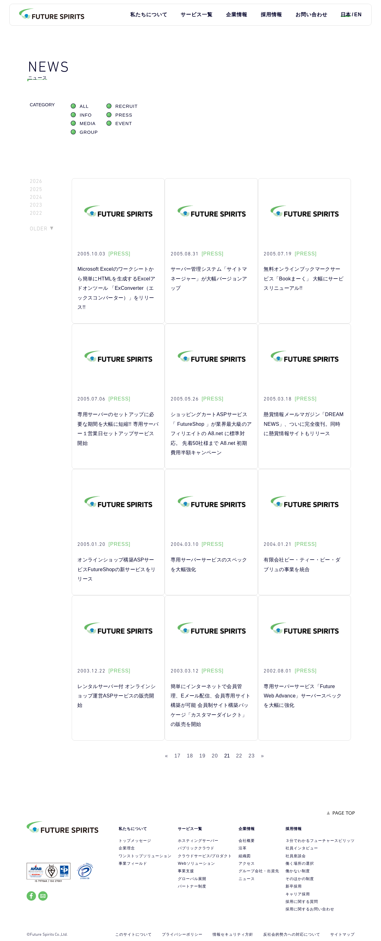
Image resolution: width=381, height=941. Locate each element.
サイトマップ (342, 934)
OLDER (39, 228)
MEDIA (88, 123)
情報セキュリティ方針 (233, 934)
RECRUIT (127, 106)
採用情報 (271, 14)
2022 (36, 213)
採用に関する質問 (302, 901)
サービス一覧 (197, 14)
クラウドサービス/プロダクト (205, 856)
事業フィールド (133, 863)
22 (239, 755)
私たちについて (148, 14)
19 (202, 755)
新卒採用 (294, 886)
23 (252, 755)
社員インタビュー (302, 848)
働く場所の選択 (300, 863)
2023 (36, 205)
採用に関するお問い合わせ (310, 909)
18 (190, 755)
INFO (86, 115)
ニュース (247, 879)
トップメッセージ (135, 840)
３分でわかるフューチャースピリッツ (320, 840)
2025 (36, 189)
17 (177, 755)
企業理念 (127, 848)
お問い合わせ (311, 14)
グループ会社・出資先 (259, 871)
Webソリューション (196, 863)
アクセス (247, 863)
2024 (36, 197)
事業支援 (186, 871)
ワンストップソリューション (145, 856)
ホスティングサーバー (198, 840)
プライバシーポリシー (182, 934)
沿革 (243, 848)
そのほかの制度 (300, 879)
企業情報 (236, 14)
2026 (36, 181)
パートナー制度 (192, 886)
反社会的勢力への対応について (291, 934)
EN (358, 14)
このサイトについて (133, 934)
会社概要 (247, 840)
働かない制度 (298, 871)
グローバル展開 (192, 879)
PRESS (124, 115)
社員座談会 (296, 856)
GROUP (89, 132)
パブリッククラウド (196, 848)
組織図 (245, 856)
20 (215, 755)
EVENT (124, 123)
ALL (84, 106)
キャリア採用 (298, 894)
